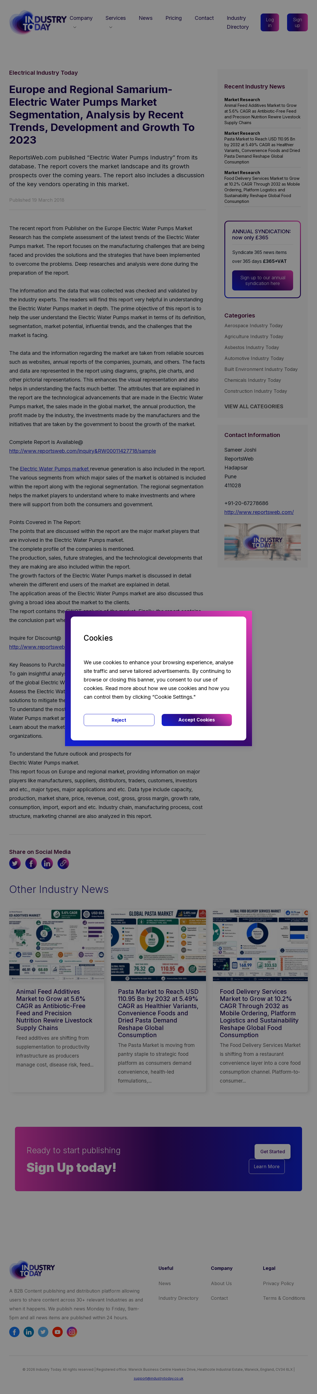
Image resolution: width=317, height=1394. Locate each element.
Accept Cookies (196, 720)
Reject (119, 720)
